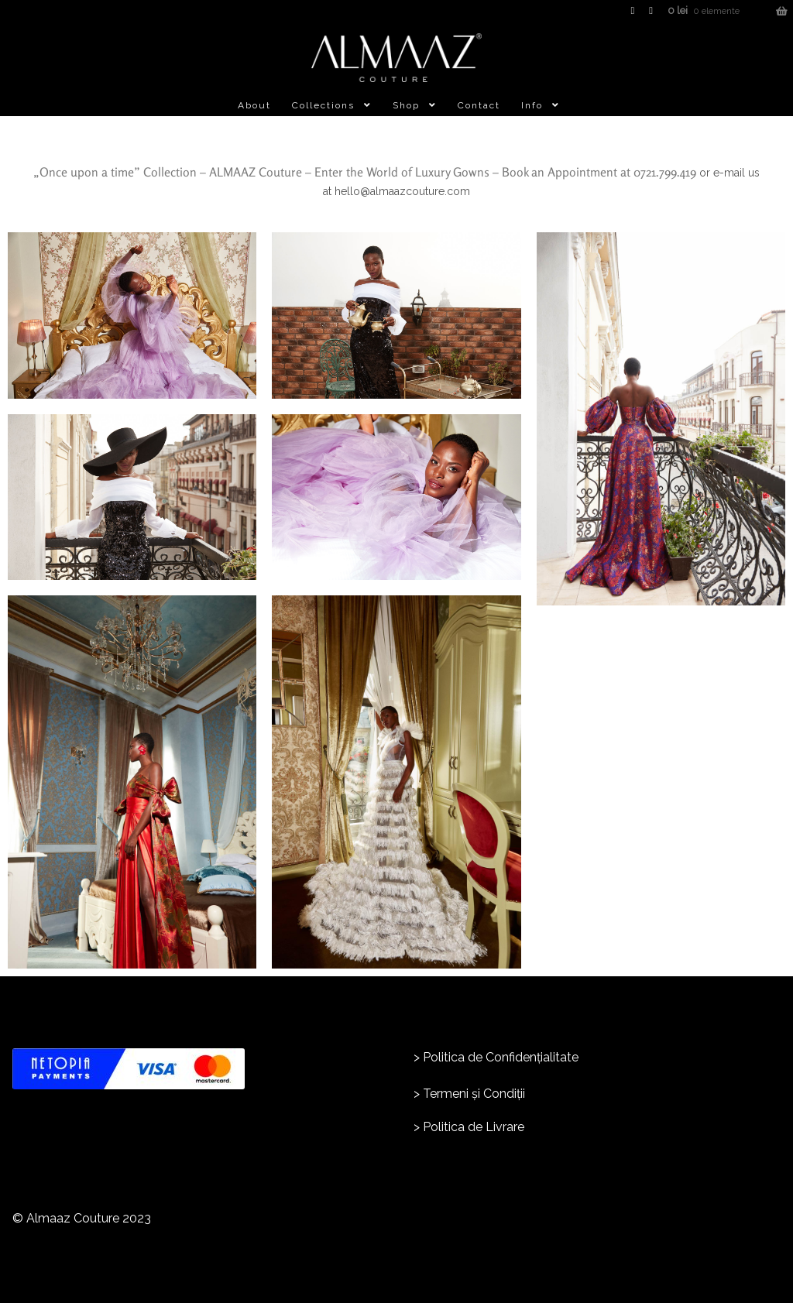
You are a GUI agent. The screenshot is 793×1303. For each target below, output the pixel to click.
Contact (479, 105)
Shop (406, 105)
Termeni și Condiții (474, 1093)
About (254, 105)
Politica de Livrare (473, 1127)
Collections (323, 105)
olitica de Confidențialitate (504, 1057)
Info (532, 105)
